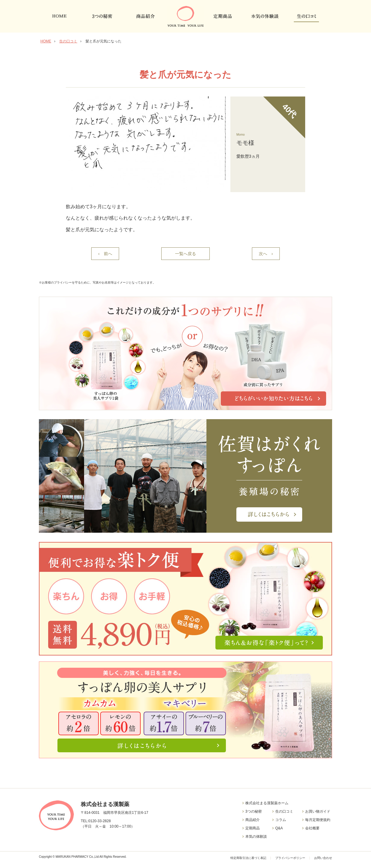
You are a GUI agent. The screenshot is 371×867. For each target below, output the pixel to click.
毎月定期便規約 (317, 820)
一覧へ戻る (185, 253)
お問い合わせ (323, 858)
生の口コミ (68, 41)
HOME (45, 41)
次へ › (266, 253)
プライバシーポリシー (290, 858)
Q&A (279, 828)
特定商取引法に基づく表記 (248, 858)
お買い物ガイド (317, 811)
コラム (280, 820)
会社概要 (312, 828)
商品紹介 (252, 820)
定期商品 (252, 828)
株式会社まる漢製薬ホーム (266, 803)
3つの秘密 (253, 811)
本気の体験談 (256, 836)
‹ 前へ (105, 253)
